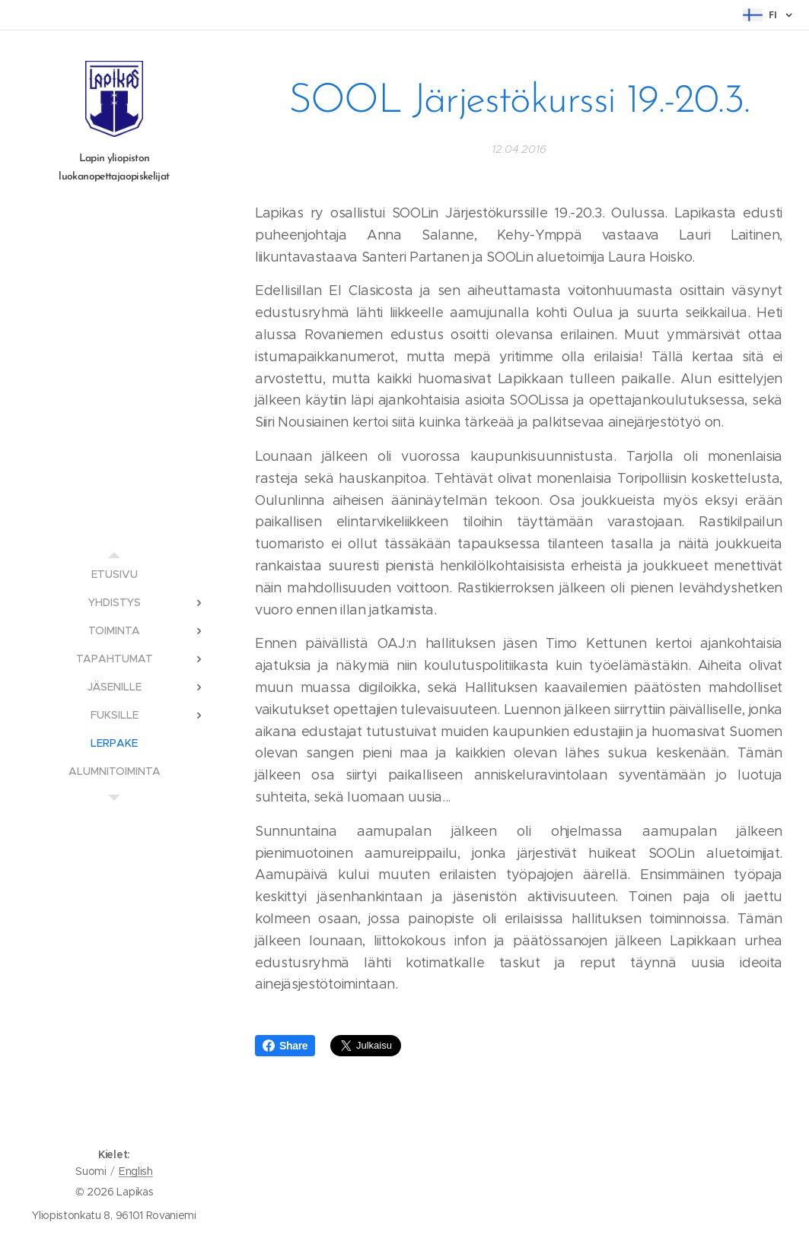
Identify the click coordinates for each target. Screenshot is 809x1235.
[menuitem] (114, 574)
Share (285, 1046)
